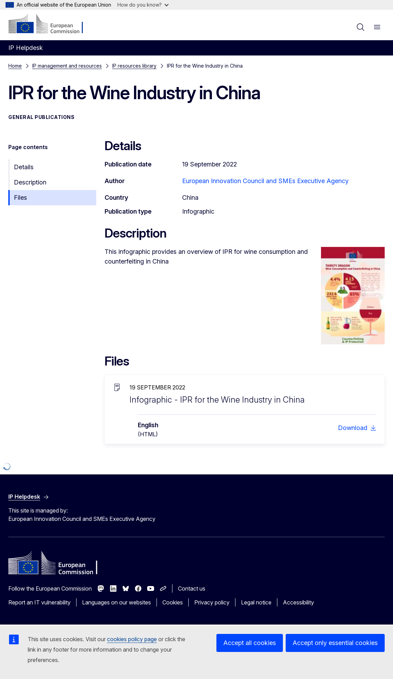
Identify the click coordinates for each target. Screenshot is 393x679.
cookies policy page (132, 639)
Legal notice (256, 602)
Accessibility (298, 602)
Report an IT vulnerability (39, 602)
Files (20, 197)
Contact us (191, 588)
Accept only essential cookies (335, 642)
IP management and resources (67, 66)
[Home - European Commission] (50, 24)
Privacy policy (212, 602)
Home (15, 66)
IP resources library (134, 66)
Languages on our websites (116, 602)
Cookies (172, 602)
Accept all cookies (249, 642)
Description (30, 182)
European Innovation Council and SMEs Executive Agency (265, 180)
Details (24, 167)
